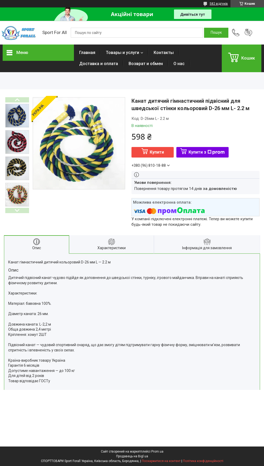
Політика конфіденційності (203, 461)
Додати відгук (248, 32)
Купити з (206, 152)
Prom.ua (157, 451)
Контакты (164, 52)
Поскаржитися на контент (161, 461)
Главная (87, 52)
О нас (179, 63)
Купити (157, 152)
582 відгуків (219, 4)
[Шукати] (216, 33)
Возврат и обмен (146, 63)
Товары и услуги (122, 52)
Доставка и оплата (98, 63)
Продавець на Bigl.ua (132, 456)
